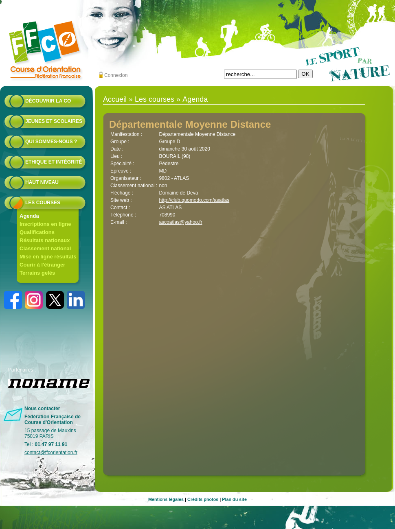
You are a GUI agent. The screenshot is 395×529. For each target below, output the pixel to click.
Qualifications (37, 232)
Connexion (115, 75)
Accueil (115, 99)
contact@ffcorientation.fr (50, 452)
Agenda (29, 216)
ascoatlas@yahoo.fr (180, 222)
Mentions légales (166, 499)
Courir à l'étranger (42, 265)
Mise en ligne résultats (48, 257)
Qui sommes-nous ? (51, 141)
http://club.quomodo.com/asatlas (194, 200)
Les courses (42, 202)
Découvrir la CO (48, 101)
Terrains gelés (37, 273)
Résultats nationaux (45, 240)
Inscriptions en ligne (45, 224)
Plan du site (234, 499)
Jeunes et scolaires (53, 121)
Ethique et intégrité (53, 162)
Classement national (45, 248)
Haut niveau (42, 182)
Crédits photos (202, 499)
